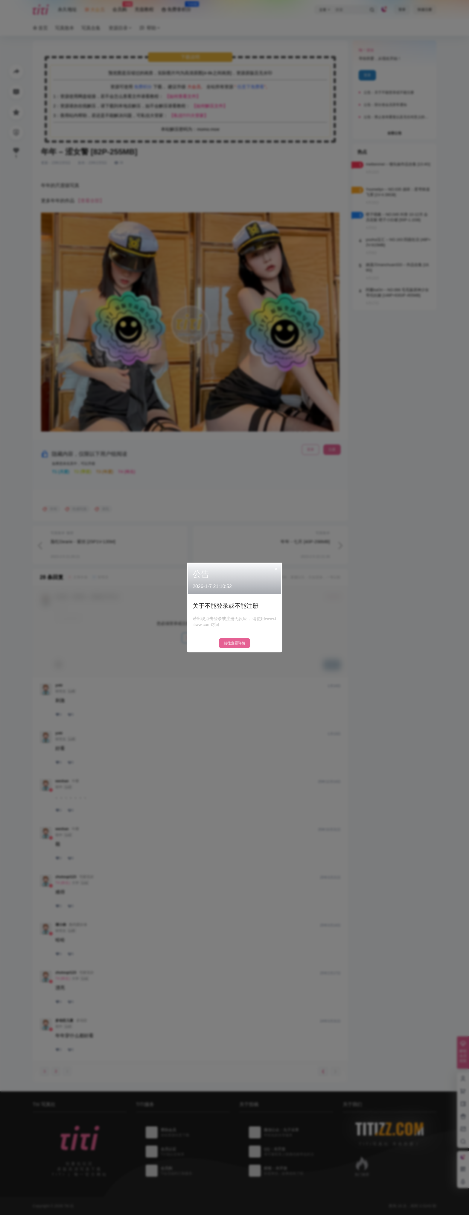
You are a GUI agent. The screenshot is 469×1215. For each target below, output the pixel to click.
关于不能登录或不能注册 (225, 605)
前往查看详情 (234, 643)
